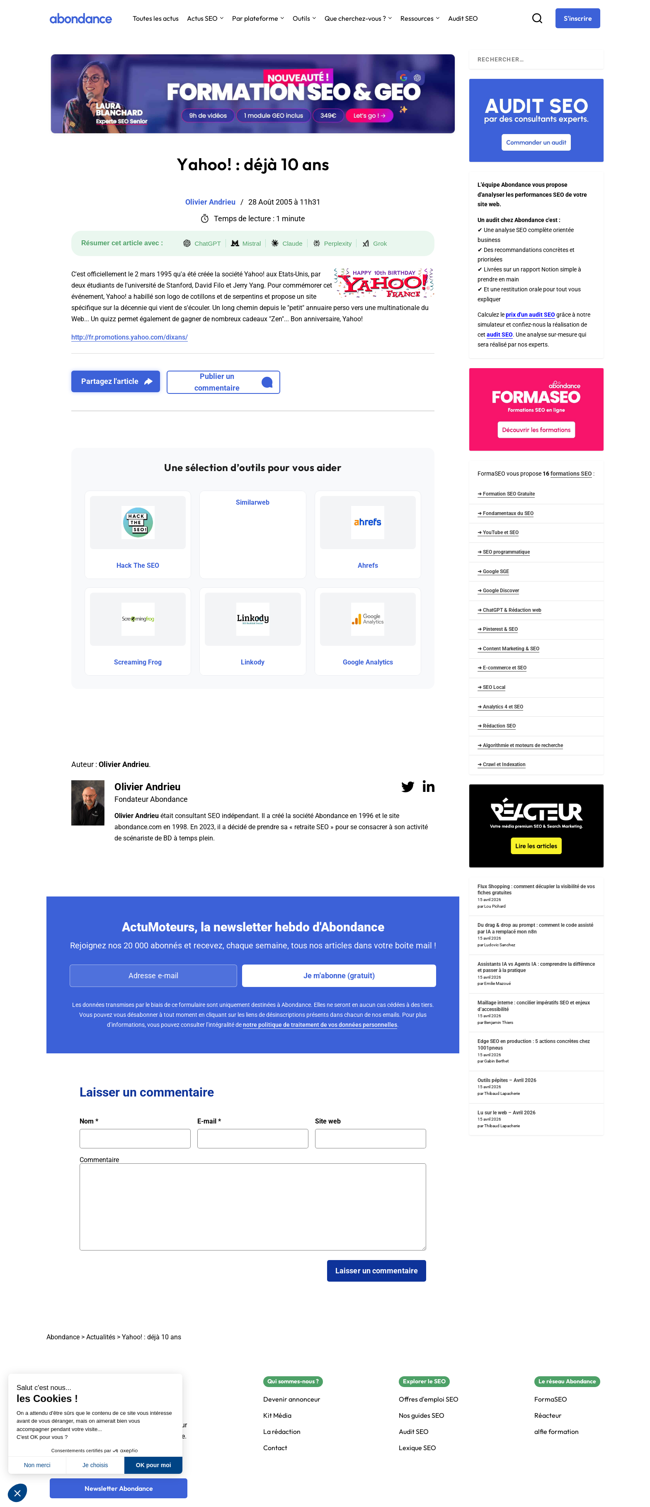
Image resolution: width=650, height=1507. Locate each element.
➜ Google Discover (498, 591)
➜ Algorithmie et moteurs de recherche (520, 745)
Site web (328, 1121)
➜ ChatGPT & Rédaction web (509, 610)
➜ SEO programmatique (504, 552)
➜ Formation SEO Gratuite (506, 494)
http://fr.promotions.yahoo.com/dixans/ (129, 337)
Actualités (100, 1337)
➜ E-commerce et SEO (502, 668)
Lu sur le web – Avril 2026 (507, 1113)
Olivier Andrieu (147, 787)
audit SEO (500, 334)
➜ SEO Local (491, 687)
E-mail (209, 1121)
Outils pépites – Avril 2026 (507, 1080)
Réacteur (548, 1415)
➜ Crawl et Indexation (502, 764)
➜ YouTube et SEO (498, 532)
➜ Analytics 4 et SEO (500, 707)
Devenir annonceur (291, 1399)
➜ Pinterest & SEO (498, 629)
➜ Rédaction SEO (497, 726)
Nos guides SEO (421, 1415)
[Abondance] (81, 18)
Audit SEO (463, 18)
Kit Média (277, 1415)
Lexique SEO (417, 1448)
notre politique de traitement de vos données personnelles (320, 1024)
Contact (275, 1448)
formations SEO (571, 473)
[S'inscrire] (577, 18)
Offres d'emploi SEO (428, 1399)
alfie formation (556, 1432)
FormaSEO (550, 1399)
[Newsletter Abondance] (118, 1488)
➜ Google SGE (493, 571)
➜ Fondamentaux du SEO (506, 513)
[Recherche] (537, 18)
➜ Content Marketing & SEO (508, 649)
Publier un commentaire (233, 382)
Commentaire (99, 1160)
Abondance (63, 1337)
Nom (89, 1121)
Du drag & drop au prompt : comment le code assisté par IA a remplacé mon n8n (535, 928)
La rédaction (282, 1432)
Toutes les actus (156, 18)
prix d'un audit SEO (530, 314)
